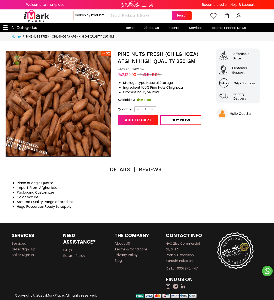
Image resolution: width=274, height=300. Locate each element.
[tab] (122, 170)
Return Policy (74, 255)
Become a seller (215, 4)
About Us (151, 28)
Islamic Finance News (229, 28)
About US (122, 243)
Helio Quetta (240, 113)
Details (122, 169)
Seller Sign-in (23, 254)
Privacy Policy (126, 254)
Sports (174, 28)
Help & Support (243, 4)
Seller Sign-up (24, 249)
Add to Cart (138, 120)
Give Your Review (131, 69)
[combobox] (141, 15)
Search (181, 15)
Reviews (150, 169)
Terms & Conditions (131, 249)
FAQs (67, 250)
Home (129, 28)
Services (196, 28)
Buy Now (180, 120)
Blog (118, 260)
